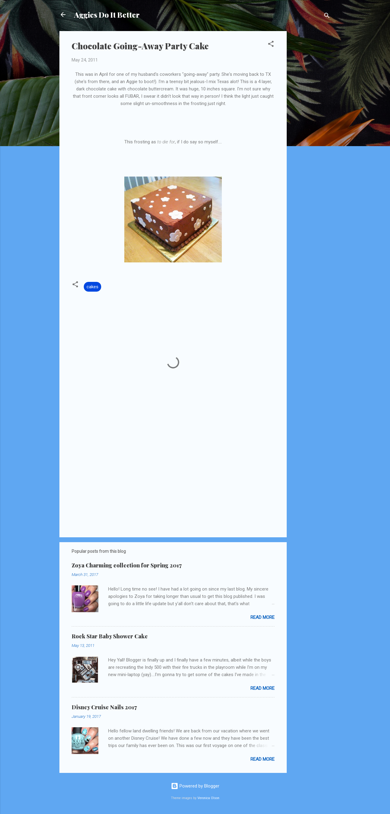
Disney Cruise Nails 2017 (104, 707)
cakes (92, 286)
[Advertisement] (311, 122)
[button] (271, 45)
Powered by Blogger (195, 786)
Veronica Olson (208, 798)
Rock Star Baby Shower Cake (110, 636)
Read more (262, 617)
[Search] (327, 16)
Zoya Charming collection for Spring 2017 (127, 565)
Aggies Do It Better (107, 14)
